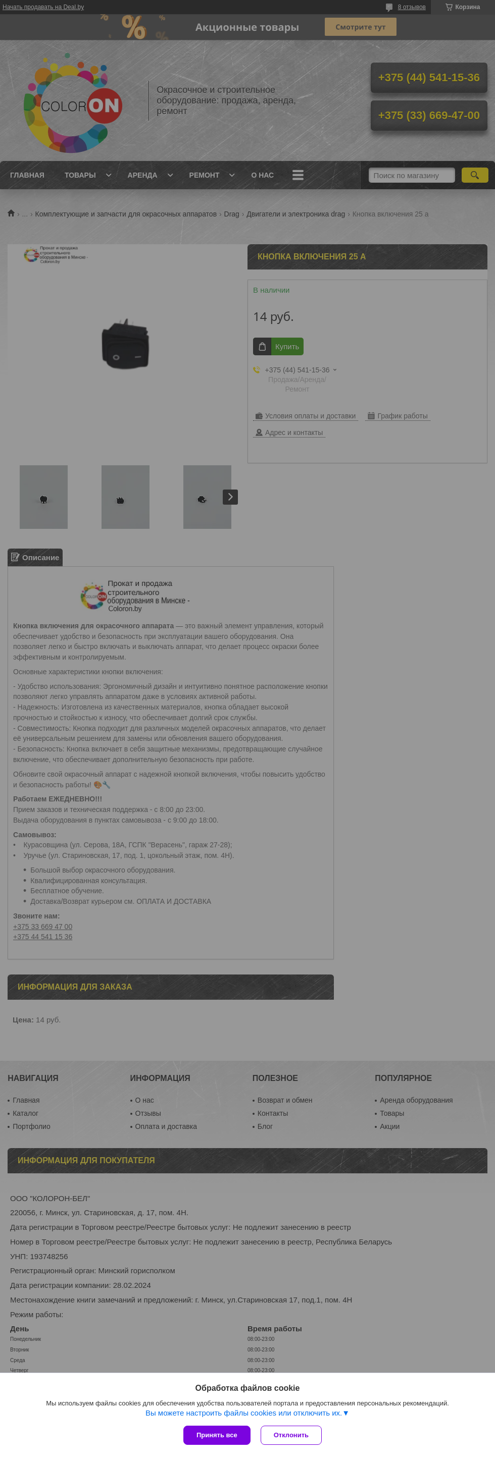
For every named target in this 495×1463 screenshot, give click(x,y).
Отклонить (291, 1435)
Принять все (216, 1435)
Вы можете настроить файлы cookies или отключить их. (243, 1412)
